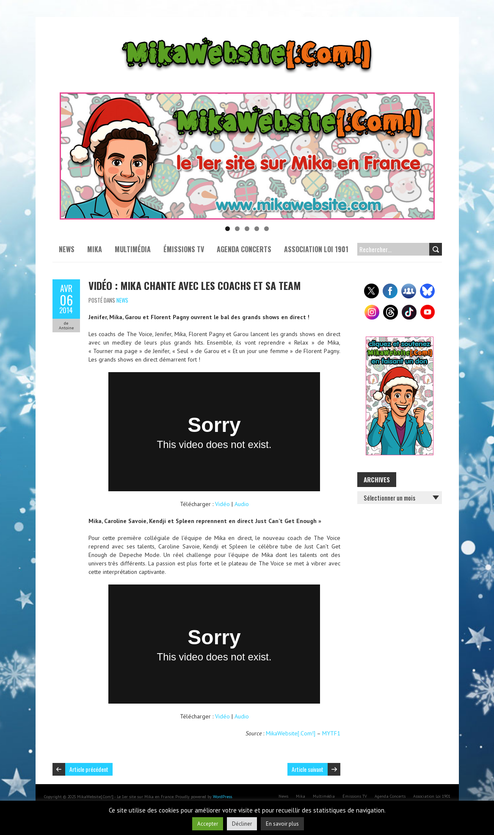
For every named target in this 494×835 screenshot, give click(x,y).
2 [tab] (237, 228)
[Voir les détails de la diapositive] (247, 156)
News (67, 249)
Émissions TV (183, 249)
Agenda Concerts (244, 249)
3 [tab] (247, 228)
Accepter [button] (207, 823)
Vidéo (222, 504)
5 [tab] (266, 228)
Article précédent (88, 769)
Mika (94, 249)
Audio (242, 504)
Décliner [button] (242, 823)
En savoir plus (282, 823)
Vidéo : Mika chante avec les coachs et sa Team (194, 285)
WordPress (222, 796)
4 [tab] (256, 228)
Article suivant (307, 769)
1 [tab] (227, 228)
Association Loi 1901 (316, 249)
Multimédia (133, 249)
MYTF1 (331, 733)
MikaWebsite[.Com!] (290, 733)
